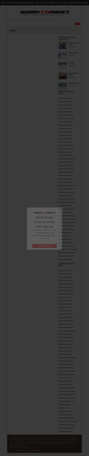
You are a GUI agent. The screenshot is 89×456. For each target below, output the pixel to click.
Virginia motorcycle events (65, 242)
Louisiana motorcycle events (65, 148)
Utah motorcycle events (64, 236)
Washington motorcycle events (66, 246)
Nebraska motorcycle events (65, 179)
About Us (18, 450)
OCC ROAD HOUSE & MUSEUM (73, 74)
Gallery (28, 450)
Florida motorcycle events (65, 125)
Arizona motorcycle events (65, 105)
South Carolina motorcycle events (67, 222)
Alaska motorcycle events (64, 101)
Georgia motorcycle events (65, 128)
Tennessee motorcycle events (66, 229)
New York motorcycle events (65, 195)
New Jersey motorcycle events (66, 189)
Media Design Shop (33, 447)
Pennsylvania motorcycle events (66, 215)
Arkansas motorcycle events (65, 108)
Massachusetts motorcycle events (66, 159)
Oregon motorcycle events (65, 212)
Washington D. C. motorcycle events (67, 249)
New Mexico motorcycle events (66, 192)
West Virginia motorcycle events (66, 252)
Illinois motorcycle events (64, 135)
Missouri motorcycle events (65, 172)
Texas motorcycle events (64, 232)
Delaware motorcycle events (65, 122)
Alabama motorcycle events (65, 98)
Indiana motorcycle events (65, 138)
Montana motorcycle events (65, 175)
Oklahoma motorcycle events (65, 209)
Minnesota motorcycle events (65, 165)
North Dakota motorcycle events (66, 202)
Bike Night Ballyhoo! (73, 53)
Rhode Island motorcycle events (66, 219)
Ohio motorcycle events (64, 205)
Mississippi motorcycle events (66, 169)
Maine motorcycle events (64, 152)
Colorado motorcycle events (65, 115)
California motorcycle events (65, 112)
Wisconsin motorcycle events (65, 256)
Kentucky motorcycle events (65, 145)
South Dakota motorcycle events (66, 226)
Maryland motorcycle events (65, 155)
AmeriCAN (71, 63)
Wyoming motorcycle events (65, 259)
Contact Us (39, 450)
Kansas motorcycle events (65, 142)
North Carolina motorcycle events (66, 199)
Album (33, 450)
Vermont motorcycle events (65, 239)
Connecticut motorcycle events (66, 118)
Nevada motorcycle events (65, 182)
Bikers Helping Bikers (73, 83)
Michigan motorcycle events (65, 162)
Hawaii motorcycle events (64, 132)
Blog (24, 450)
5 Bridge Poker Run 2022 (73, 43)
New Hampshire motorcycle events (67, 185)
